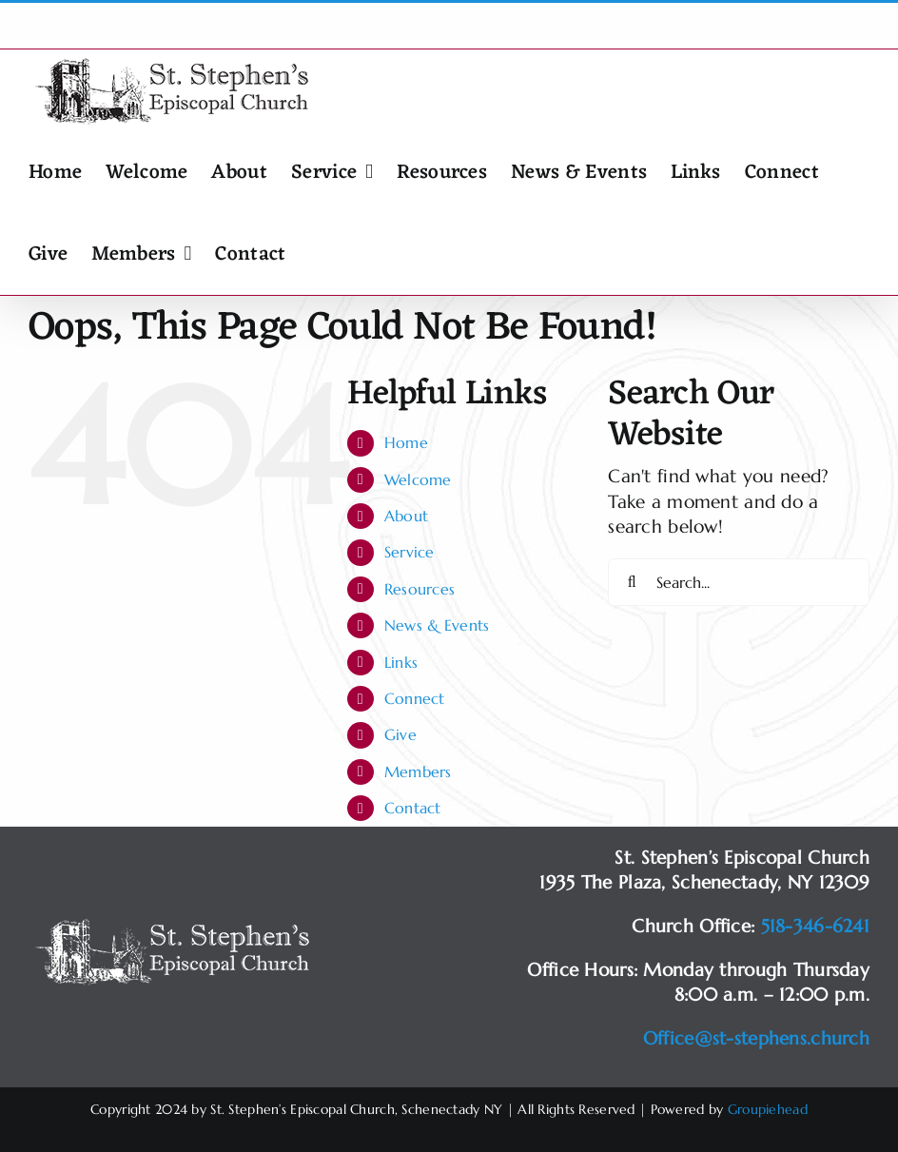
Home (406, 442)
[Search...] (738, 582)
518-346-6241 (815, 925)
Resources (420, 588)
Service (409, 551)
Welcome (418, 479)
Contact (412, 807)
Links (401, 662)
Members (418, 771)
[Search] (631, 582)
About (406, 515)
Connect (414, 698)
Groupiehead (768, 1109)
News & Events (437, 625)
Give (400, 734)
